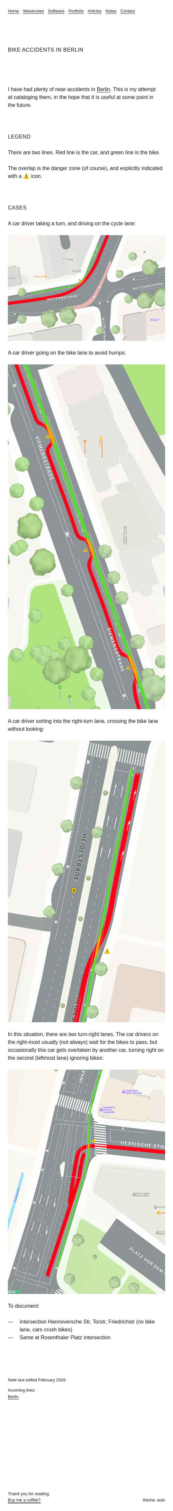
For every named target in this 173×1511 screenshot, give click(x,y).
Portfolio (76, 11)
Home (13, 11)
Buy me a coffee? (24, 1500)
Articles (95, 11)
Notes (111, 11)
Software (56, 11)
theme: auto (154, 1500)
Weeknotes (33, 11)
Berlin (103, 89)
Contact (127, 11)
